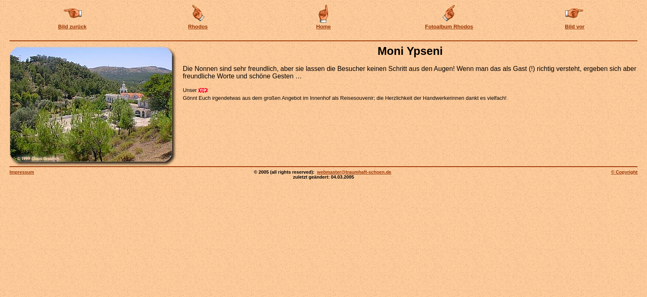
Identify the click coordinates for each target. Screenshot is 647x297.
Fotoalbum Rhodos (449, 27)
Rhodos (198, 27)
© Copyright (624, 172)
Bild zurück (72, 27)
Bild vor (575, 27)
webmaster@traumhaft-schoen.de (354, 172)
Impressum (21, 172)
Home (323, 27)
